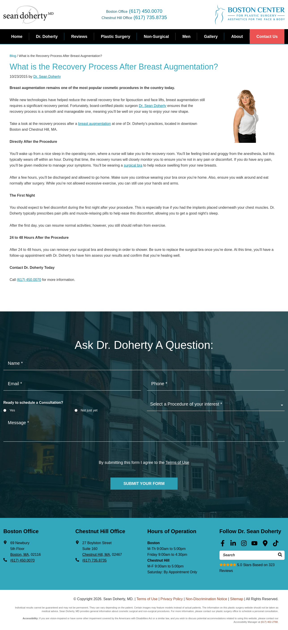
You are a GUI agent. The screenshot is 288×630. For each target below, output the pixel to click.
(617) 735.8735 (150, 17)
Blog (13, 56)
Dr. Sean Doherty (47, 76)
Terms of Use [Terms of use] (177, 462)
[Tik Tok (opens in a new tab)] (276, 544)
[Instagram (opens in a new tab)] (244, 544)
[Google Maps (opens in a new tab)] (265, 544)
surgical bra (133, 165)
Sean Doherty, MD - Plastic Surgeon (28, 15)
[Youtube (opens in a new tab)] (254, 544)
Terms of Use (146, 598)
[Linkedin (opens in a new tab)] (233, 544)
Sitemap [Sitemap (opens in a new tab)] (236, 598)
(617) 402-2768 (269, 621)
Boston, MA (19, 554)
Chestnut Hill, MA (96, 554)
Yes (12, 410)
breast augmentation (94, 124)
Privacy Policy (172, 598)
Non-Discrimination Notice (206, 598)
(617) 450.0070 (145, 11)
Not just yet (89, 410)
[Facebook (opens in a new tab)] (222, 544)
